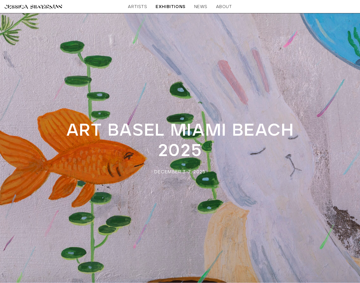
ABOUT (224, 7)
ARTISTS (137, 7)
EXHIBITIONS (171, 7)
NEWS (201, 7)
